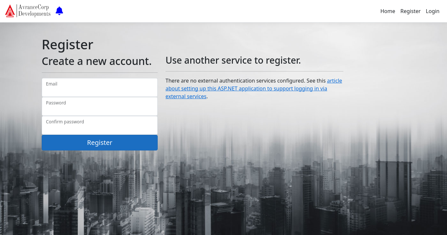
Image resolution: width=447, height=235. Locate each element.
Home (388, 11)
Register (410, 11)
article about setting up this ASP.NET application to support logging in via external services (254, 88)
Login (433, 11)
